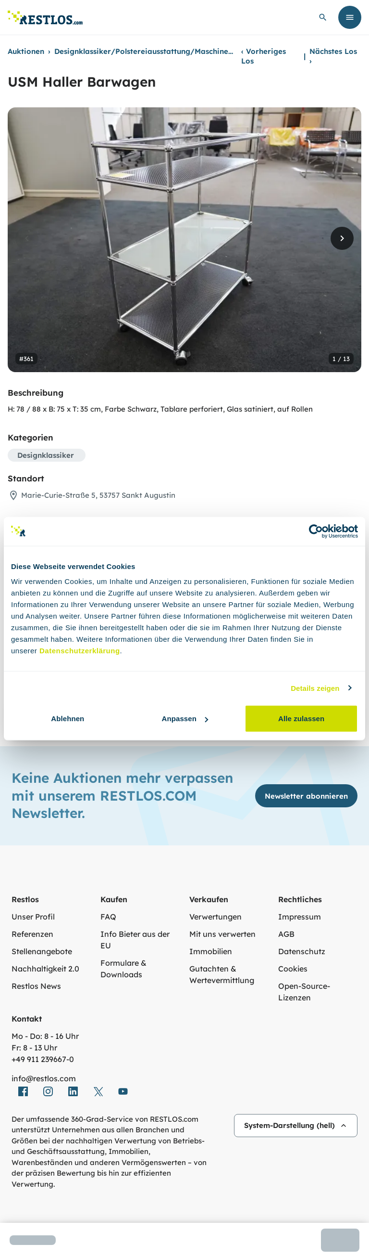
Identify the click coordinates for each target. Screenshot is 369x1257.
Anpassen (184, 718)
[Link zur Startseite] (45, 18)
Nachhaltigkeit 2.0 (45, 968)
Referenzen (32, 934)
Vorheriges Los (263, 56)
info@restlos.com (44, 1078)
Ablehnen (67, 718)
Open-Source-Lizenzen (304, 991)
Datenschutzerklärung (79, 651)
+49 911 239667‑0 (43, 1059)
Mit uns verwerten (222, 934)
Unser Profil (33, 916)
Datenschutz (301, 951)
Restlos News (36, 986)
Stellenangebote (42, 951)
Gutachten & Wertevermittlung (221, 974)
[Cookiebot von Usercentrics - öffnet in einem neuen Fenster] (316, 531)
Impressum (299, 916)
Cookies (293, 968)
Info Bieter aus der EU (135, 939)
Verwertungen (215, 916)
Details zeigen (315, 688)
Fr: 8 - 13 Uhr (34, 1047)
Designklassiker (45, 455)
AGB (286, 934)
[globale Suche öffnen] (322, 17)
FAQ (108, 916)
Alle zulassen (301, 718)
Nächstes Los (333, 56)
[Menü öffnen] (349, 17)
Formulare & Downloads (123, 968)
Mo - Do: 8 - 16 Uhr (45, 1036)
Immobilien (210, 951)
